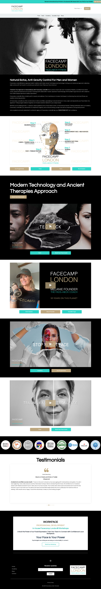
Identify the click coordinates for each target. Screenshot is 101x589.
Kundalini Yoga (56, 15)
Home (13, 566)
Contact (14, 573)
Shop (62, 15)
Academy (48, 15)
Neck (42, 15)
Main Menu (78, 8)
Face (38, 15)
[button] (50, 142)
